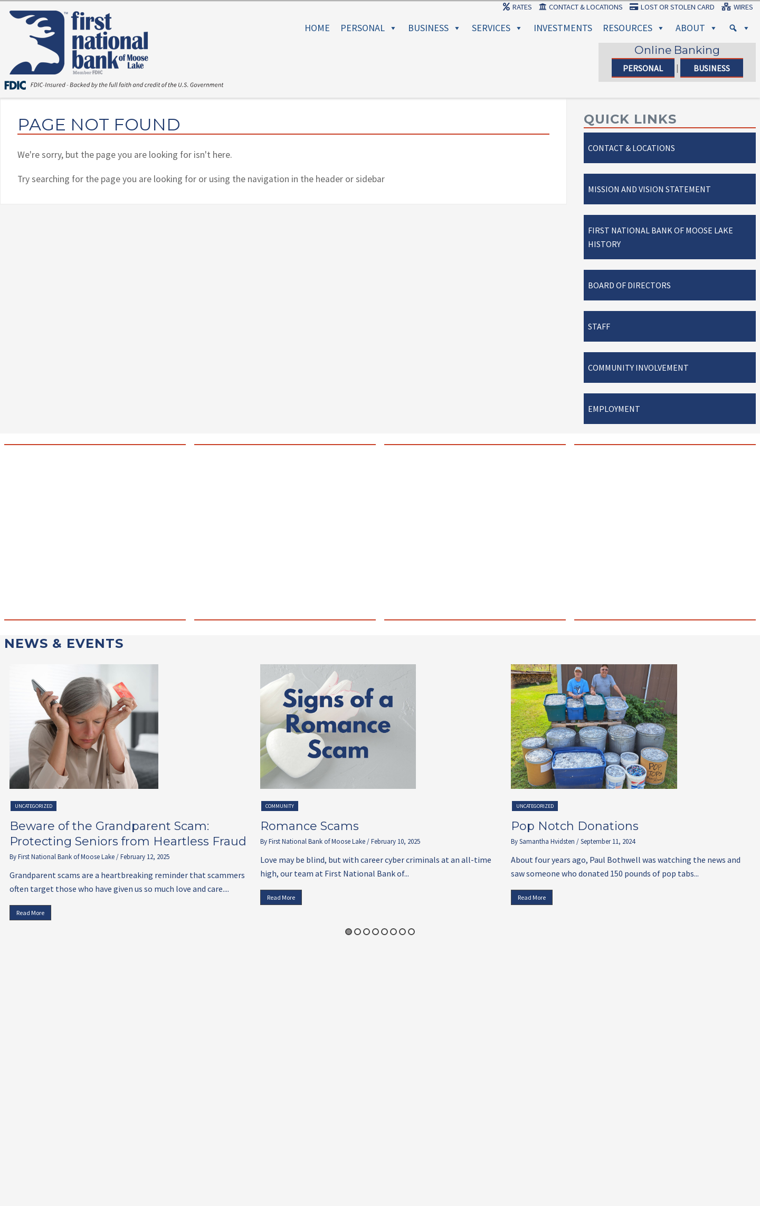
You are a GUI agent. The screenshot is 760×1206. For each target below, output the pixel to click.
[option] (129, 795)
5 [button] (384, 931)
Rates (517, 7)
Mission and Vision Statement (649, 189)
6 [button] (393, 931)
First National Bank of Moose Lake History (660, 237)
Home (317, 28)
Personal (368, 28)
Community (279, 806)
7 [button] (402, 931)
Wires (737, 7)
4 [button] (375, 931)
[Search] (739, 28)
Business (434, 28)
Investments (563, 28)
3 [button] (366, 931)
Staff (599, 326)
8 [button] (411, 931)
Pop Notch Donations (575, 826)
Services (497, 28)
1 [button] (348, 931)
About (697, 28)
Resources (634, 28)
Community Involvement (638, 367)
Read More (30, 913)
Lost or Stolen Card (672, 7)
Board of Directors (629, 285)
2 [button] (357, 931)
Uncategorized (33, 806)
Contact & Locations (581, 7)
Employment (614, 408)
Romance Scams (309, 826)
